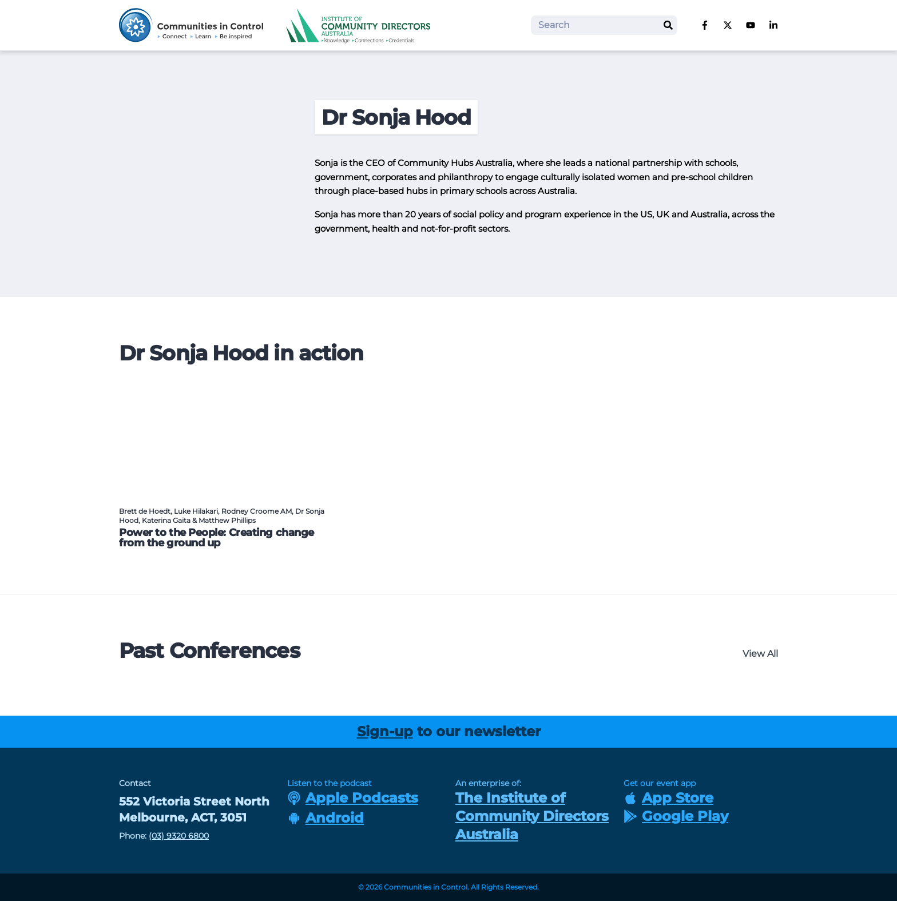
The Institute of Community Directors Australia (532, 816)
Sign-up (385, 731)
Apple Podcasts (352, 797)
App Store (668, 797)
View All (760, 653)
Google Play (676, 816)
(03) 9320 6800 (179, 836)
